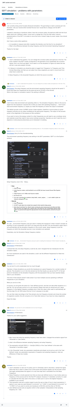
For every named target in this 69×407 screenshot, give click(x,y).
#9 (66, 310)
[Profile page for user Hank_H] (4, 87)
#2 (66, 57)
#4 (66, 100)
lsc (7, 23)
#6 (66, 221)
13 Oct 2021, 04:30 (20, 86)
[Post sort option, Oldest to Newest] (9, 19)
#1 (66, 23)
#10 (66, 365)
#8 (66, 263)
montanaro (9, 57)
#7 (66, 243)
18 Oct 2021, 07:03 (21, 221)
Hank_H (9, 86)
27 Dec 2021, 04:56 (20, 310)
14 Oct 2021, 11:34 (21, 100)
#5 (66, 131)
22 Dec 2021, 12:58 (20, 243)
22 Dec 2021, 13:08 (21, 263)
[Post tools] (65, 53)
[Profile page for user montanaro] (4, 58)
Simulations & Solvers (7, 13)
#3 (66, 86)
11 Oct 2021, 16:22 (21, 57)
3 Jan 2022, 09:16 (21, 365)
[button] (2, 404)
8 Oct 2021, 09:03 (17, 23)
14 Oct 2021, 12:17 (20, 131)
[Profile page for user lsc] (4, 24)
